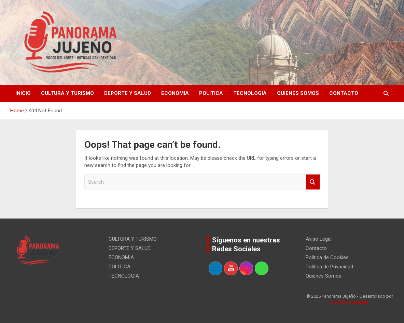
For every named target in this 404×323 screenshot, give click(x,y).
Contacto (343, 93)
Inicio (23, 93)
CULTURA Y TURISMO (67, 93)
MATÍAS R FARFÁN (349, 302)
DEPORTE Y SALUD (127, 93)
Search (313, 182)
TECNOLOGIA (250, 93)
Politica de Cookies (327, 257)
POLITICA (211, 93)
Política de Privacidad (329, 267)
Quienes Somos (298, 93)
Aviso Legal (319, 239)
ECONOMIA (175, 93)
